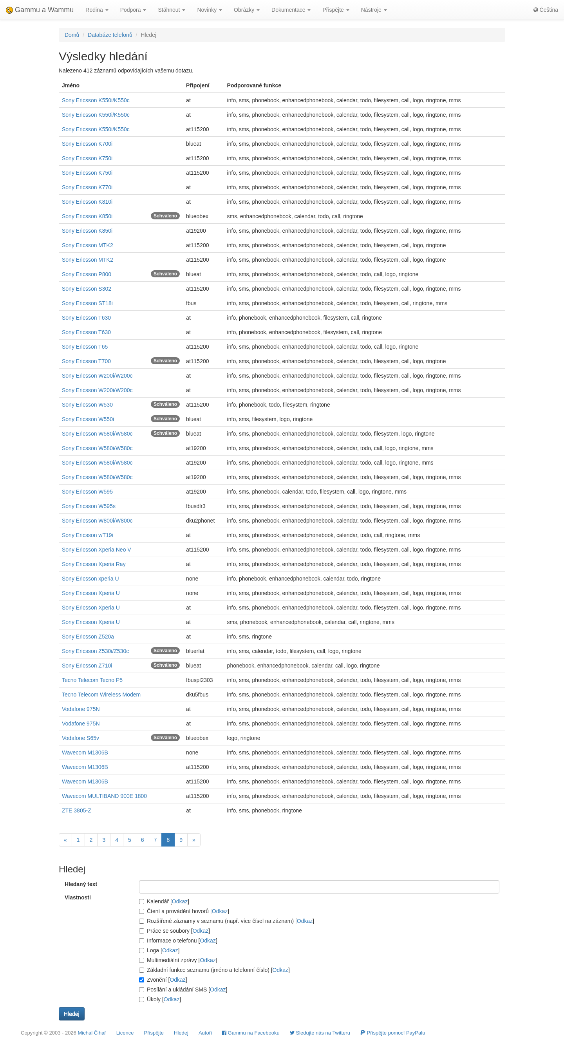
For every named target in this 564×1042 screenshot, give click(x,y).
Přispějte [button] (335, 10)
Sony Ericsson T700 (86, 361)
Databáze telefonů (110, 35)
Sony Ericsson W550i (88, 419)
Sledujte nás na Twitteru (320, 1033)
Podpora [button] (133, 10)
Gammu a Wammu (40, 10)
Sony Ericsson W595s (89, 506)
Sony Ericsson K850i (87, 216)
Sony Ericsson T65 (85, 347)
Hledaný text (81, 884)
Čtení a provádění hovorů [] (184, 911)
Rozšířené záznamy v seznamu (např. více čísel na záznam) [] (226, 921)
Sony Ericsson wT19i (87, 535)
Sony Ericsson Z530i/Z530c (95, 651)
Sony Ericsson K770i (87, 187)
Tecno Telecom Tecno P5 (92, 680)
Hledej (181, 1033)
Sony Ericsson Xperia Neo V (96, 549)
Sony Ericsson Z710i (87, 665)
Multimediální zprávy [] (178, 960)
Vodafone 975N (81, 709)
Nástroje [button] (374, 10)
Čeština (545, 10)
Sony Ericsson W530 (87, 405)
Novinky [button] (209, 10)
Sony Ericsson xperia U (90, 578)
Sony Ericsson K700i (87, 144)
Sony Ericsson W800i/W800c (97, 520)
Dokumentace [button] (291, 10)
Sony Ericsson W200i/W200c (97, 376)
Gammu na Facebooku (251, 1033)
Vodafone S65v (80, 738)
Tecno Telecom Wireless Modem (101, 694)
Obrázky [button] (247, 10)
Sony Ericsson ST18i (87, 303)
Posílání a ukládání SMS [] (183, 989)
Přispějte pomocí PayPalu (392, 1033)
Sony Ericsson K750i (87, 158)
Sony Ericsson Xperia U (91, 593)
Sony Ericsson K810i (87, 202)
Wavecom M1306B (85, 752)
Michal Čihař (92, 1033)
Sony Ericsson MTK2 (87, 245)
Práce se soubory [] (174, 931)
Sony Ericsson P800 (86, 274)
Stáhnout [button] (171, 10)
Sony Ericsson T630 (86, 318)
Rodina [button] (96, 10)
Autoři (205, 1033)
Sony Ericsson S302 (86, 289)
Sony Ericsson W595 (87, 491)
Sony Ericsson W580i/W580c (97, 434)
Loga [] (159, 950)
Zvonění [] (163, 980)
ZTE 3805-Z (76, 810)
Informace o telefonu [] (178, 940)
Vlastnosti (78, 897)
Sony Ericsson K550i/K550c (96, 100)
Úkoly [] (160, 999)
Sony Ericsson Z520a (88, 636)
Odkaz (180, 901)
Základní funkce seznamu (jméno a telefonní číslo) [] (214, 970)
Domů (72, 35)
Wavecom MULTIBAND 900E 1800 (104, 796)
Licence (125, 1033)
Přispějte (154, 1033)
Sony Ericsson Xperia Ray (94, 564)
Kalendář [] (164, 901)
